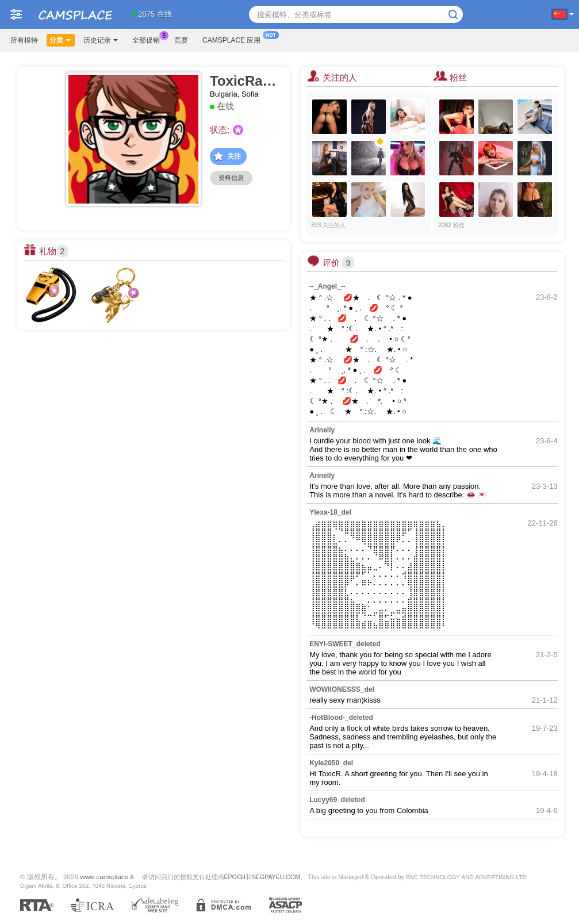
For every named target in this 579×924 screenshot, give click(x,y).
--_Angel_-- (327, 286)
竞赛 (181, 40)
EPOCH (235, 876)
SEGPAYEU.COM (276, 876)
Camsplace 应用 (234, 39)
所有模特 (24, 40)
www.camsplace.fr (107, 876)
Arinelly (322, 430)
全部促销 (149, 39)
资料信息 (231, 177)
